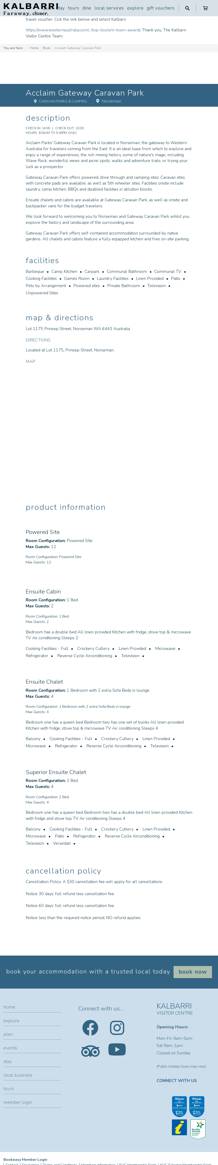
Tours (73, 8)
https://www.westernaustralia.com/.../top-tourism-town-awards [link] (83, 30)
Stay (60, 8)
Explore (135, 8)
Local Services (109, 8)
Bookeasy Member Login (25, 1159)
